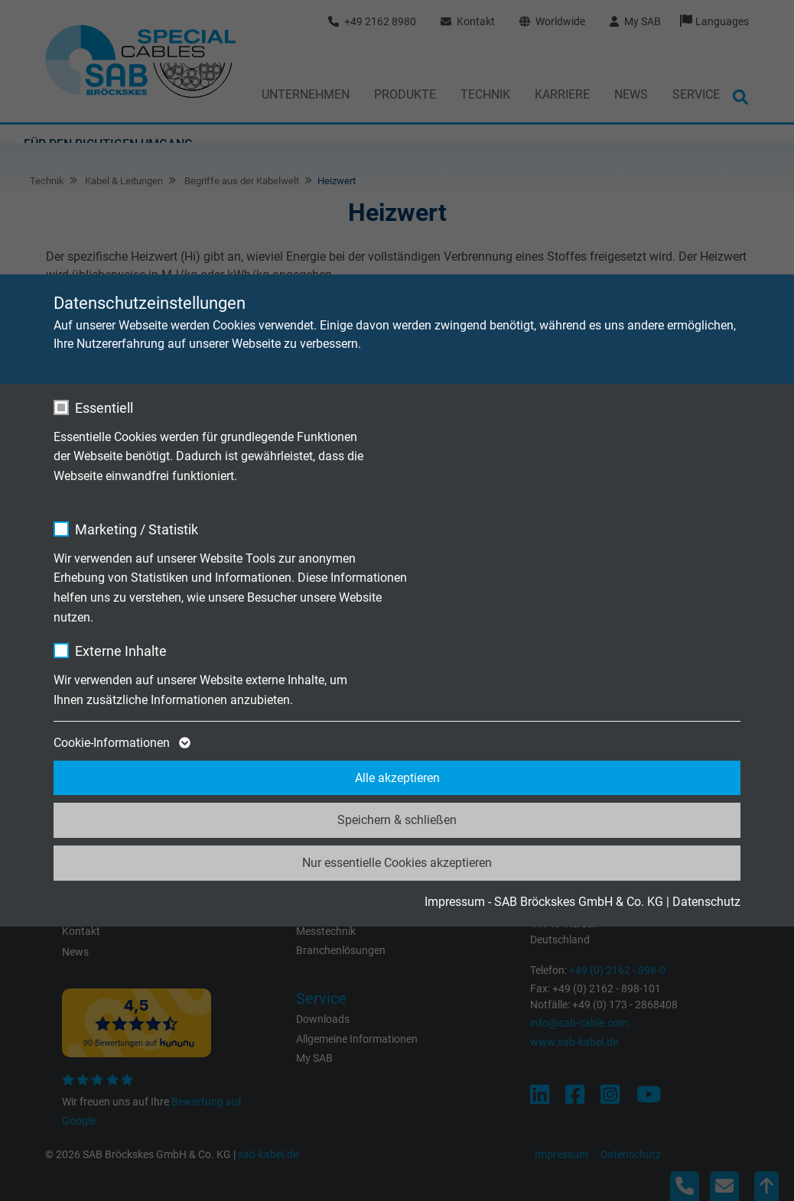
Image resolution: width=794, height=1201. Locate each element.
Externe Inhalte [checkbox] (121, 651)
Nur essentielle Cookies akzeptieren (397, 862)
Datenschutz (706, 901)
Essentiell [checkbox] (104, 408)
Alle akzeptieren (397, 778)
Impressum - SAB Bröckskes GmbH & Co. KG (544, 901)
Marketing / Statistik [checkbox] (136, 529)
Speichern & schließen (397, 820)
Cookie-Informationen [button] (121, 743)
